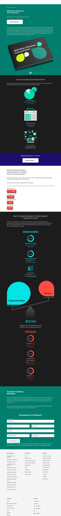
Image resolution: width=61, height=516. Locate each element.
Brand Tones (45, 479)
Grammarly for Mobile (11, 482)
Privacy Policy (26, 445)
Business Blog (28, 474)
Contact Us (36, 503)
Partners (8, 515)
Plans (26, 456)
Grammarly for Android (12, 489)
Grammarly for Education (30, 462)
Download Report (14, 21)
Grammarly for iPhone (11, 484)
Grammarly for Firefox (11, 472)
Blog (26, 467)
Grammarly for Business (30, 460)
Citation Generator (47, 460)
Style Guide (45, 472)
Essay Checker (46, 462)
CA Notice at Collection (46, 445)
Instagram (37, 508)
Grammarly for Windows (12, 459)
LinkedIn (37, 513)
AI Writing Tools (46, 467)
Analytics (45, 476)
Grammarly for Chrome (12, 467)
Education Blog (28, 472)
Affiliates (8, 512)
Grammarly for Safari (11, 469)
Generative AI (28, 465)
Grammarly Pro (28, 458)
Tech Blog (27, 469)
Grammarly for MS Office (12, 476)
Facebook (37, 506)
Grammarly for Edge (11, 474)
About (8, 501)
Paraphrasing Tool (47, 465)
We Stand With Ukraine (12, 503)
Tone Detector (46, 469)
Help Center (36, 501)
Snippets (45, 474)
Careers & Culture (11, 508)
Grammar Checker (47, 456)
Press (8, 510)
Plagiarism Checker (47, 458)
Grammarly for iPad (11, 487)
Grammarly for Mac (11, 461)
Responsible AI (10, 505)
